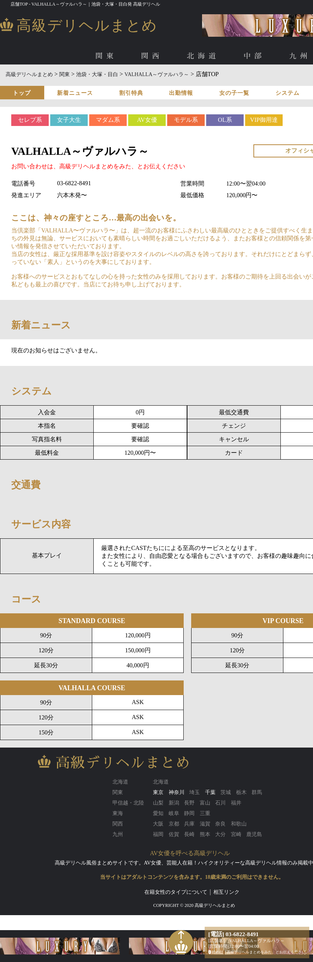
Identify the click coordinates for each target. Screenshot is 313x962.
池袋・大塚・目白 (97, 74)
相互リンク (226, 892)
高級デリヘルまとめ (29, 74)
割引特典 (131, 93)
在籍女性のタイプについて (175, 892)
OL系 (225, 120)
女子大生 (69, 120)
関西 (152, 56)
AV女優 (147, 120)
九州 (300, 56)
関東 (106, 56)
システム (288, 93)
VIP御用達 (264, 120)
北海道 (203, 56)
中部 (254, 56)
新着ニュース (75, 93)
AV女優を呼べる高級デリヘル (190, 853)
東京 (158, 792)
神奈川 (176, 792)
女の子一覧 (234, 93)
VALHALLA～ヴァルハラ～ (156, 74)
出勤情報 (181, 93)
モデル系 (186, 120)
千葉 (210, 792)
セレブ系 (30, 120)
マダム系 (108, 120)
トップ (22, 93)
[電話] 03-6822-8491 (233, 934)
